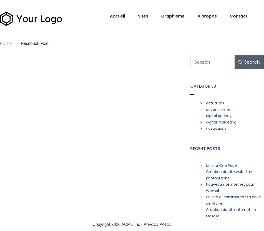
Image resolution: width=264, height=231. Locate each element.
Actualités (215, 103)
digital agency (219, 115)
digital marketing (221, 122)
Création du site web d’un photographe (229, 175)
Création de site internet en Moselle (231, 213)
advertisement (219, 109)
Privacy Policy (157, 224)
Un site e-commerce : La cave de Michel (233, 200)
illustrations (216, 128)
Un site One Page (221, 165)
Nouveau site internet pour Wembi (230, 187)
